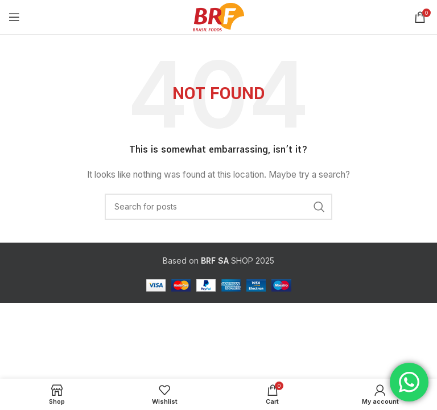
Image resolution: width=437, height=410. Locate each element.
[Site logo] (218, 16)
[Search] (218, 207)
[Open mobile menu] (14, 17)
